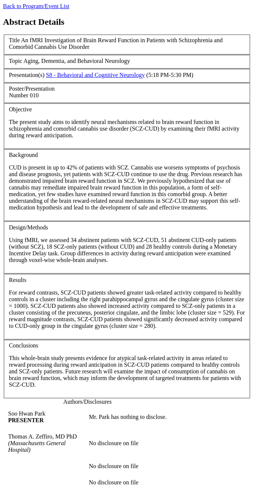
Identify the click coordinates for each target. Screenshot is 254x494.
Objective (20, 109)
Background (23, 155)
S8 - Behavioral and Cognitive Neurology (95, 75)
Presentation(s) (26, 75)
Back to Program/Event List (36, 6)
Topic (15, 61)
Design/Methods (28, 227)
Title (14, 40)
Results (17, 280)
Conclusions (23, 345)
